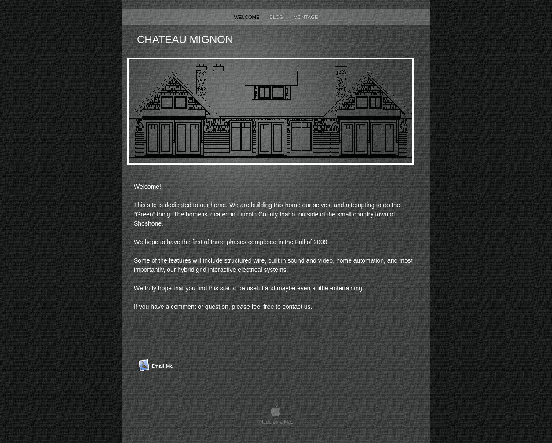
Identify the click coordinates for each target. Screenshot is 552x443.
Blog (276, 17)
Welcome (247, 17)
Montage (306, 17)
